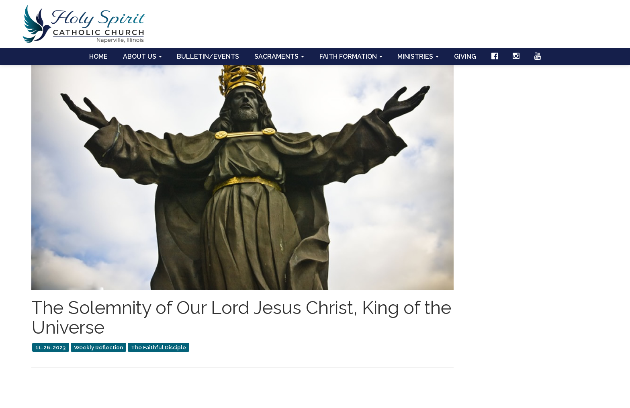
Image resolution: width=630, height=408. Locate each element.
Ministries (418, 56)
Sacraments (279, 56)
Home (98, 56)
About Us (142, 56)
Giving (465, 56)
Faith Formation (350, 56)
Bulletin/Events (208, 56)
